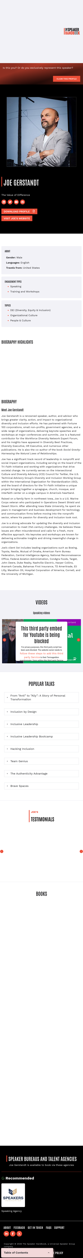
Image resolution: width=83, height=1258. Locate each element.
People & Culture (20, 320)
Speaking (15, 286)
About (7, 1227)
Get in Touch (35, 1227)
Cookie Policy (54, 1253)
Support (59, 1227)
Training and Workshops (24, 291)
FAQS (48, 1227)
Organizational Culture (23, 315)
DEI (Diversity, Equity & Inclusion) (30, 310)
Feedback (19, 1227)
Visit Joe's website (17, 218)
